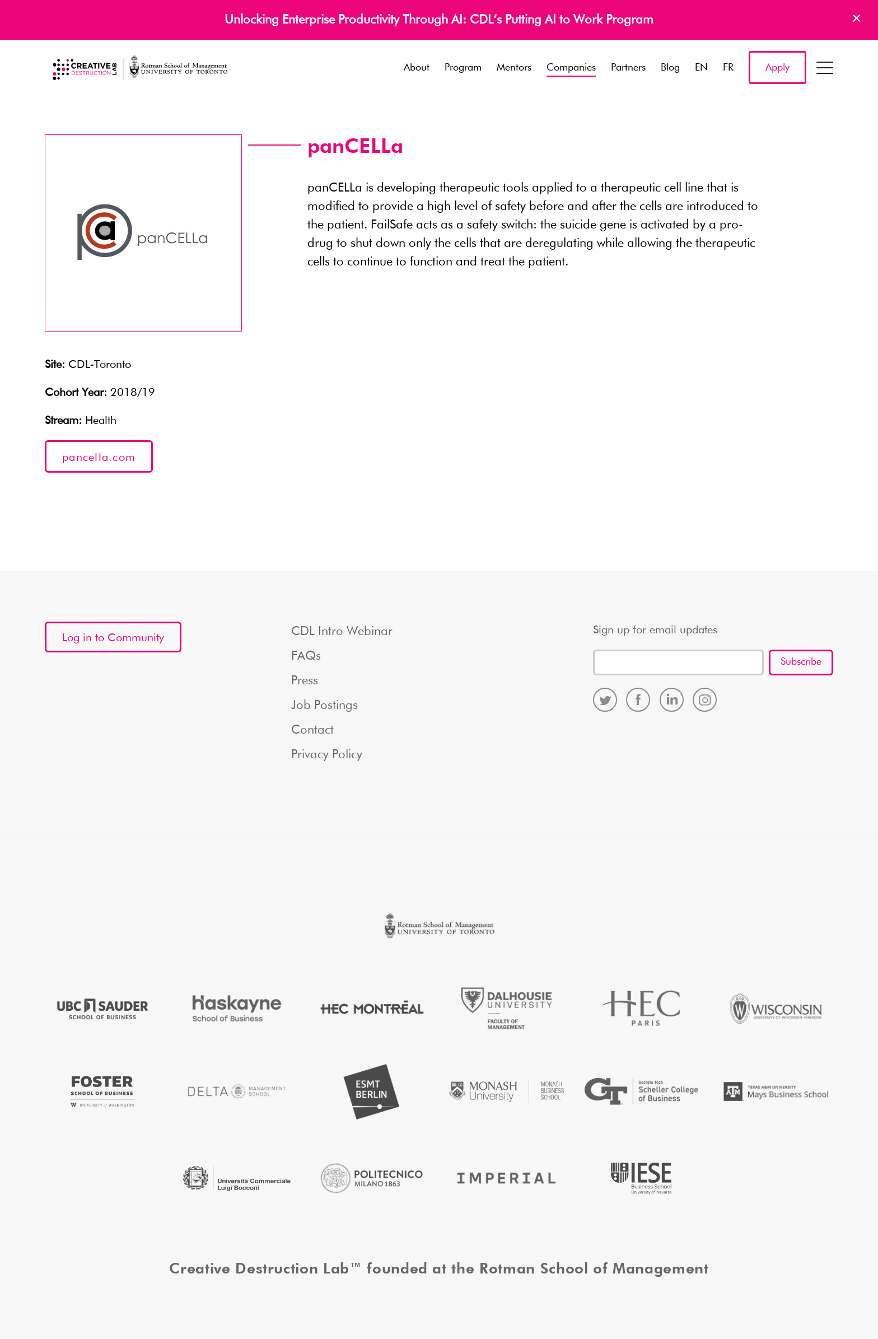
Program (463, 68)
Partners (628, 68)
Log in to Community (113, 637)
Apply (777, 68)
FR (728, 68)
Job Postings (324, 705)
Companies (571, 68)
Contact (312, 730)
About (416, 68)
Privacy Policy (326, 755)
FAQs (306, 656)
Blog (670, 68)
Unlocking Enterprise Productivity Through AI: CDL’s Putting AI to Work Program (439, 20)
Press (304, 681)
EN (701, 68)
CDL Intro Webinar (342, 632)
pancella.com (99, 457)
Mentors (514, 68)
